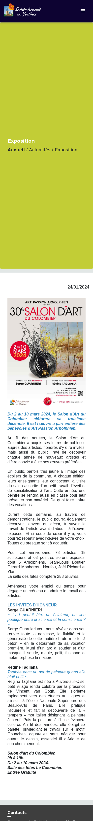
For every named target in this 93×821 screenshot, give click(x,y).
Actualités (39, 149)
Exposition (66, 149)
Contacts (17, 812)
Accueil (16, 149)
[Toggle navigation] (83, 11)
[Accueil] (22, 11)
